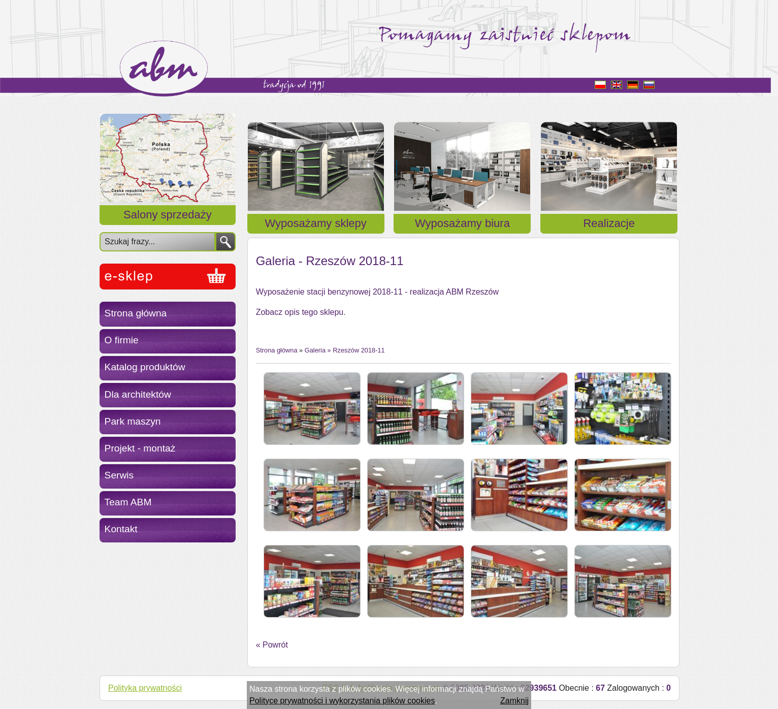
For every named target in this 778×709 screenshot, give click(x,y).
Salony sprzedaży (167, 214)
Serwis (119, 475)
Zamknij (514, 700)
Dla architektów (138, 394)
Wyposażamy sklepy (316, 223)
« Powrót (272, 644)
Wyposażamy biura (462, 223)
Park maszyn (133, 421)
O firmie (122, 340)
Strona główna (136, 313)
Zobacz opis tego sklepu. (301, 312)
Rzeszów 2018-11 (358, 350)
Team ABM (128, 502)
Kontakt (121, 529)
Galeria (315, 350)
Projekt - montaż (140, 448)
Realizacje (609, 223)
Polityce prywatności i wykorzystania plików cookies (342, 700)
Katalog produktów (145, 367)
